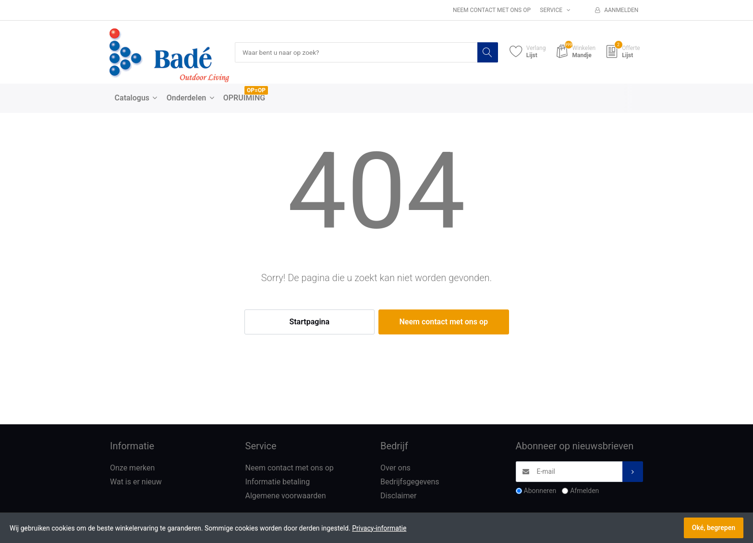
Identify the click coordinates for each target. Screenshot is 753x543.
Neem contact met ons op (492, 10)
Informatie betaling (277, 482)
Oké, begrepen (713, 527)
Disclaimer (398, 495)
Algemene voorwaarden (285, 495)
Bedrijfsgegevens (409, 482)
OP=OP (256, 90)
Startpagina (309, 322)
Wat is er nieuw (136, 482)
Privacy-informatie (379, 528)
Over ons (395, 468)
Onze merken (132, 468)
